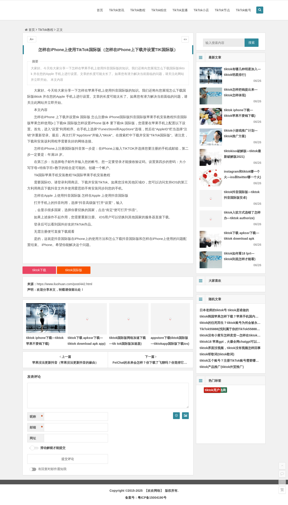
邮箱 (36, 427)
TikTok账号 (243, 10)
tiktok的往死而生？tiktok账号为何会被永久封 (232, 323)
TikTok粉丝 (158, 10)
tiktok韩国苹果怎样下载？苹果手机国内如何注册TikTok (239, 316)
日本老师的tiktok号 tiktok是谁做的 (224, 310)
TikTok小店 (201, 10)
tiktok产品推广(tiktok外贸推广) (222, 367)
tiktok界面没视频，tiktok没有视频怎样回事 (230, 348)
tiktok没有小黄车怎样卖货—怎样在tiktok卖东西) (234, 335)
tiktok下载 (39, 270)
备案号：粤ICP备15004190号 (145, 497)
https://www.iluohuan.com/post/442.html (64, 284)
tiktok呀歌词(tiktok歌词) (217, 354)
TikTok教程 (137, 10)
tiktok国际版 (73, 270)
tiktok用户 (212, 390)
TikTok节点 (222, 10)
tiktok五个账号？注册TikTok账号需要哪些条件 (232, 360)
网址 (33, 438)
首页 (100, 10)
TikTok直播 (180, 10)
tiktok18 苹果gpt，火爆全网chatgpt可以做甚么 (233, 341)
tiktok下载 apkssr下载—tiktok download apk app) (241, 238)
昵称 (36, 417)
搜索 (251, 42)
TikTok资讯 (116, 10)
